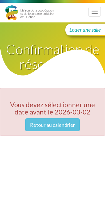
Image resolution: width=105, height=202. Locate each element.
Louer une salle (85, 30)
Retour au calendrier (52, 125)
